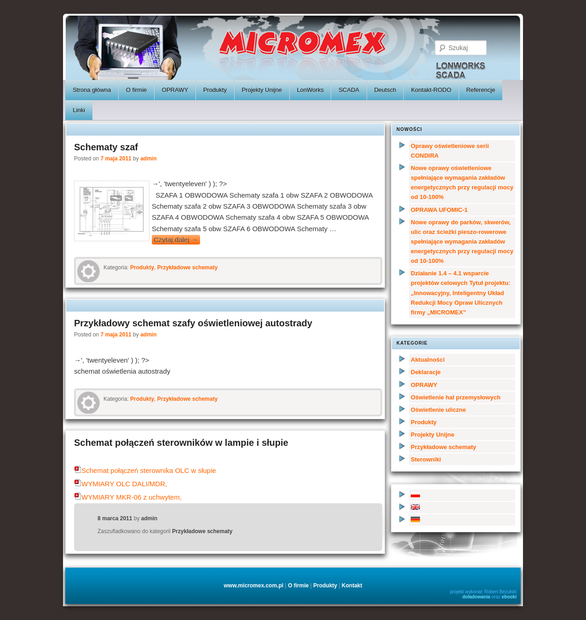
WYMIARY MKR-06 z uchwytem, (128, 497)
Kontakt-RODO (431, 89)
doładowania (476, 596)
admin (148, 158)
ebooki (509, 596)
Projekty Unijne (261, 89)
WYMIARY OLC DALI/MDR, (120, 484)
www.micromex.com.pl (253, 585)
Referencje (480, 89)
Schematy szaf (106, 147)
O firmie (136, 89)
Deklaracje (426, 372)
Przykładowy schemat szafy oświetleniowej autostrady (193, 323)
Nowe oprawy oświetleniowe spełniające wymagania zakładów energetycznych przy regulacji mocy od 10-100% (462, 182)
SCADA (349, 89)
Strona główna (92, 89)
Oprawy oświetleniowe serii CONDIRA (450, 150)
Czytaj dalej (176, 240)
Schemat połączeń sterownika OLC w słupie (145, 470)
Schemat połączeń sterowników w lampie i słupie (181, 443)
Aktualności (428, 359)
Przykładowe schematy (187, 267)
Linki (79, 110)
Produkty (215, 89)
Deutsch (385, 89)
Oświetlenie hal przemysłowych (455, 397)
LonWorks (310, 89)
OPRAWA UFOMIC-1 (439, 209)
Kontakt (352, 585)
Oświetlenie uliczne (438, 409)
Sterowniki (426, 459)
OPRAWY (175, 89)
